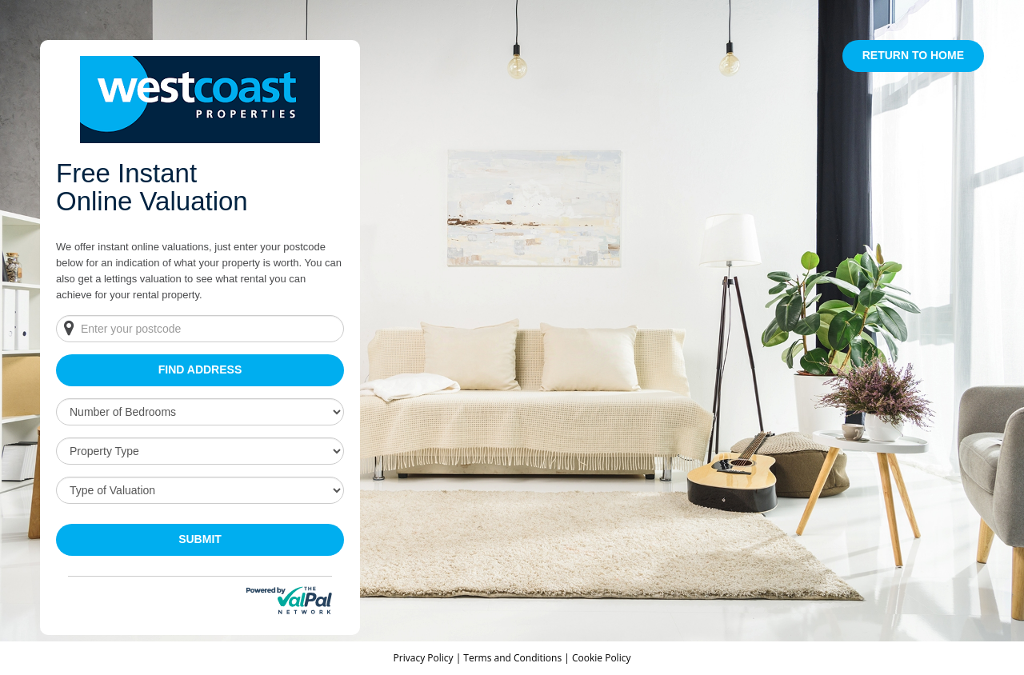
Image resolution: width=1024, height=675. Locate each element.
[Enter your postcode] (200, 328)
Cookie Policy (601, 658)
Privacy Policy (425, 658)
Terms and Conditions (512, 658)
